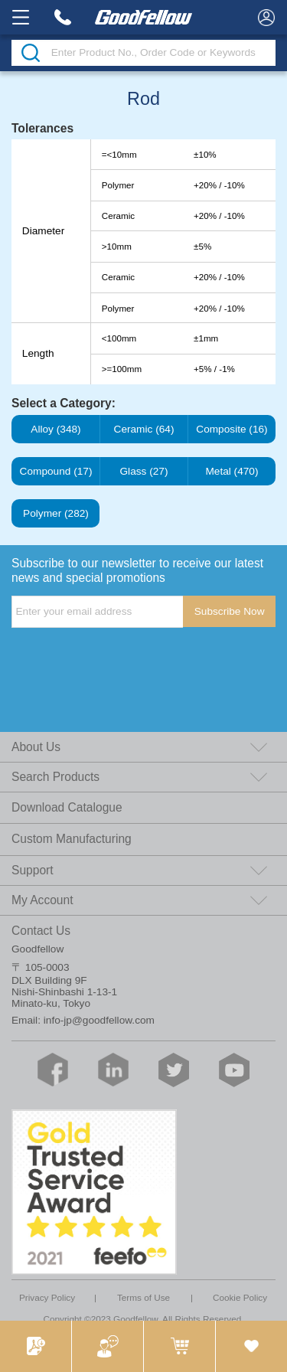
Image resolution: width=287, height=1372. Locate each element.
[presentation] (127, 658)
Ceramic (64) (144, 429)
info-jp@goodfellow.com (99, 1020)
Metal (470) (232, 471)
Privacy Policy (47, 1297)
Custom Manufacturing (71, 838)
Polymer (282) (55, 513)
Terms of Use (143, 1297)
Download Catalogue (66, 807)
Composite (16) (232, 429)
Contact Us (40, 930)
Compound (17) (55, 471)
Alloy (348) (55, 429)
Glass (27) (144, 471)
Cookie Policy (240, 1297)
